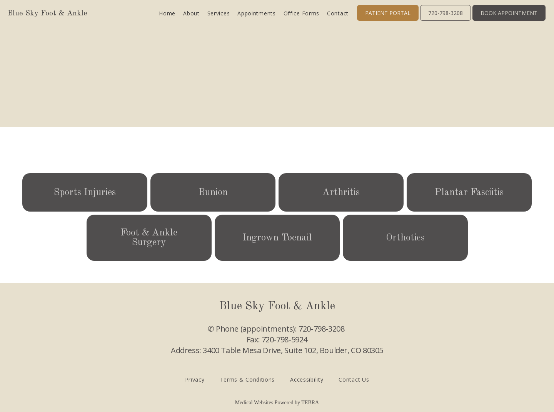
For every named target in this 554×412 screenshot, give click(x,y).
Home (167, 13)
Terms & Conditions (247, 379)
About (191, 13)
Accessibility (306, 379)
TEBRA (310, 402)
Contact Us (354, 379)
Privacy (195, 379)
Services (218, 13)
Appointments (256, 13)
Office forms (301, 13)
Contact (338, 13)
